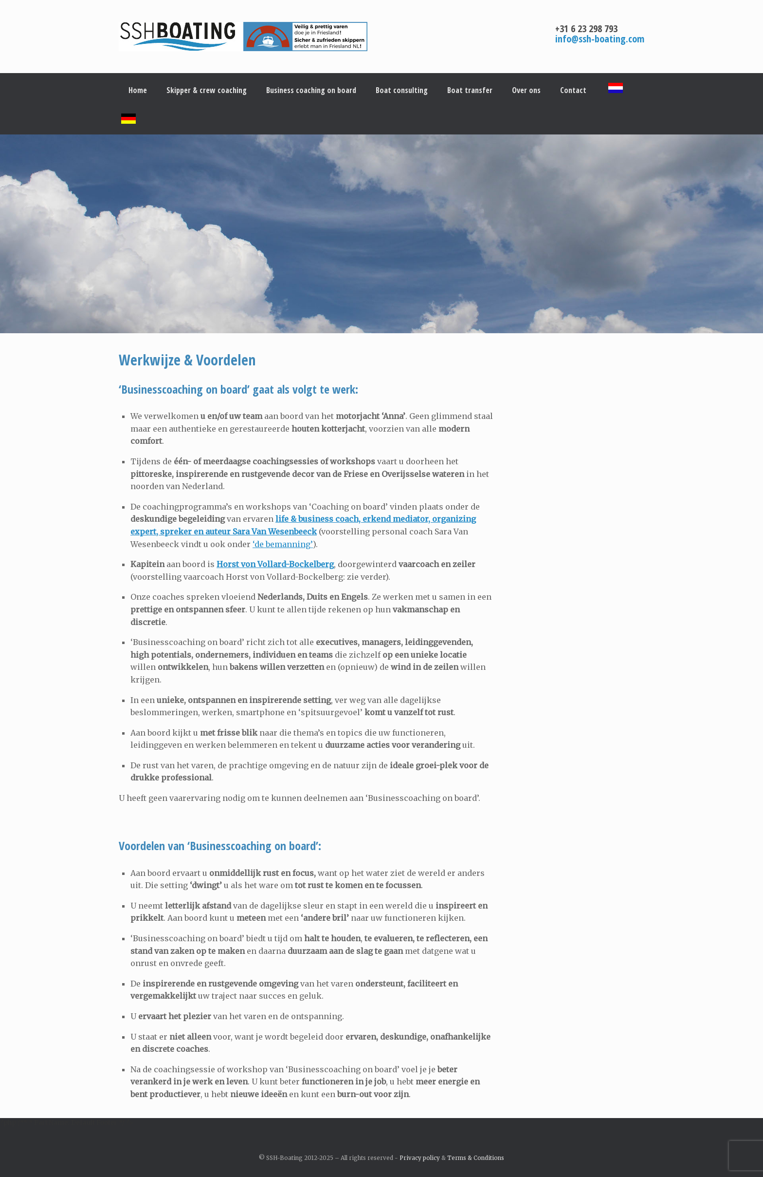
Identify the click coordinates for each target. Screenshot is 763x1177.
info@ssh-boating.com (599, 38)
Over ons (526, 90)
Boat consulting (402, 90)
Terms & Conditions (475, 1158)
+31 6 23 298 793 (586, 28)
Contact (573, 90)
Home (137, 90)
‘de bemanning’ (283, 544)
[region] (381, 233)
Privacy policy (420, 1158)
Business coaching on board (311, 90)
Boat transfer (469, 90)
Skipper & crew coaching (206, 90)
